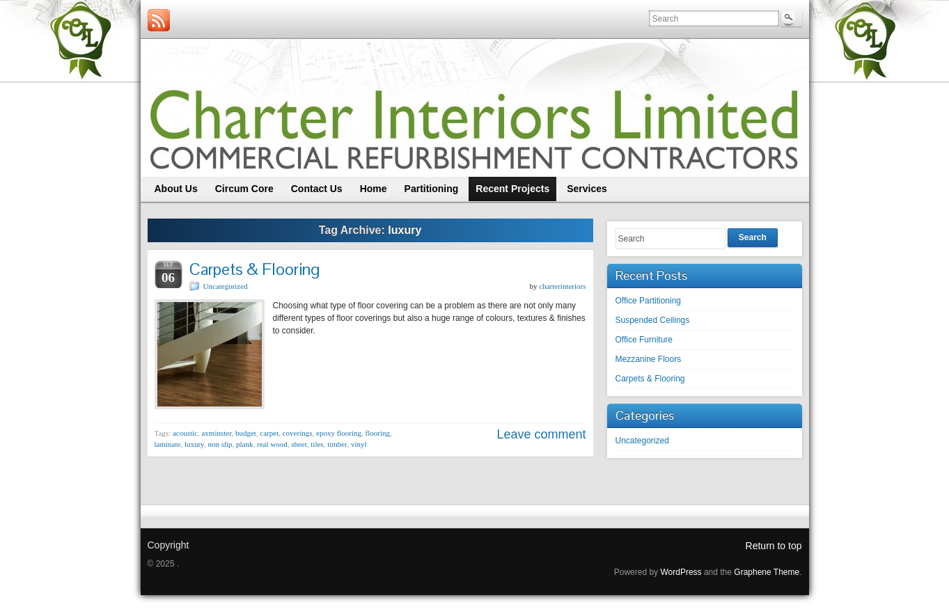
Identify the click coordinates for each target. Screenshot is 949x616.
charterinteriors (562, 286)
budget (245, 433)
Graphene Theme (766, 572)
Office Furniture (644, 340)
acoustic (185, 433)
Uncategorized (225, 286)
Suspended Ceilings (652, 320)
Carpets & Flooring (254, 269)
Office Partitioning (648, 301)
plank (244, 444)
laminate (168, 444)
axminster (216, 433)
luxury (194, 444)
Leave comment (541, 434)
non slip (219, 444)
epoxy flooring (338, 433)
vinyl (359, 444)
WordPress (680, 572)
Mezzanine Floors (648, 359)
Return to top (774, 545)
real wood (272, 444)
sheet (299, 444)
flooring (378, 433)
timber (337, 444)
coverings (298, 433)
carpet (269, 433)
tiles (317, 444)
